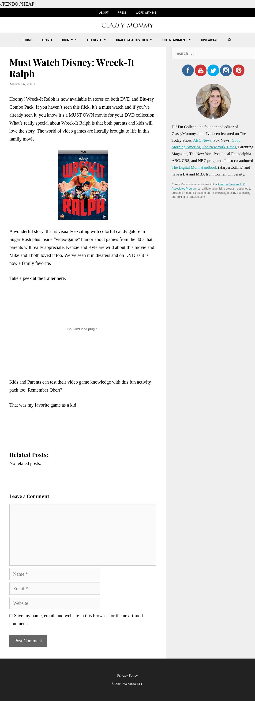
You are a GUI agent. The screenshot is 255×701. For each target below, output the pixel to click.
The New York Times (219, 147)
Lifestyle (99, 40)
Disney (72, 40)
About (104, 12)
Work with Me (146, 12)
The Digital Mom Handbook (194, 167)
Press (122, 12)
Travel (47, 40)
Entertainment (179, 40)
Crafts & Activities (136, 40)
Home (27, 40)
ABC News (202, 140)
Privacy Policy (127, 675)
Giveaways (209, 40)
